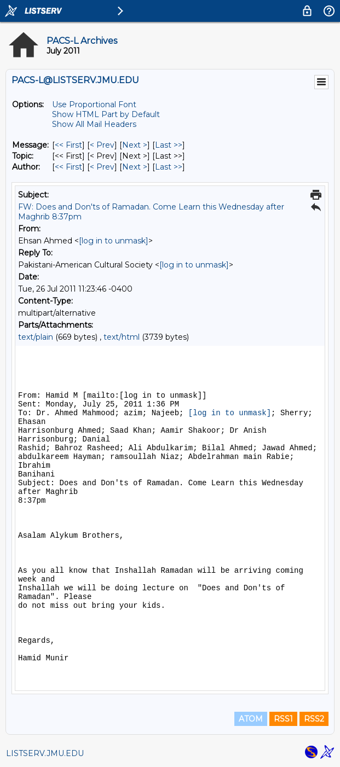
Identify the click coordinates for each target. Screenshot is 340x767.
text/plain (35, 337)
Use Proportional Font (94, 104)
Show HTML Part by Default (106, 114)
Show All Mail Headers (94, 124)
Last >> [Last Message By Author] (168, 167)
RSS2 (314, 719)
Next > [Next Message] (134, 145)
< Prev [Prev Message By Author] (102, 167)
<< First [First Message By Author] (68, 167)
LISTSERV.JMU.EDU (45, 753)
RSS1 (283, 719)
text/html (121, 337)
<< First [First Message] (68, 145)
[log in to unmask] (113, 241)
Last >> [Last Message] (168, 145)
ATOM (251, 719)
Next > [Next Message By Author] (134, 167)
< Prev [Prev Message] (102, 145)
